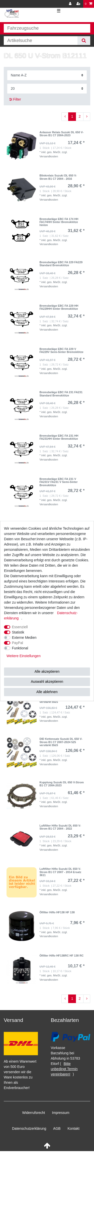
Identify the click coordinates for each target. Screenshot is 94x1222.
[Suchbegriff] (40, 40)
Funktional (20, 648)
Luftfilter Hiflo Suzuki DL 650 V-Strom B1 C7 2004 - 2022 (60, 827)
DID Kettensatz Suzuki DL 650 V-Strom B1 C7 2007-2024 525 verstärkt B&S (60, 742)
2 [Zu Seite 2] (80, 116)
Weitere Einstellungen (24, 656)
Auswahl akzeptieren (47, 682)
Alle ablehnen (47, 692)
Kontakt (73, 1128)
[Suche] (83, 40)
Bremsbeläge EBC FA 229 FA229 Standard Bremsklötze (60, 264)
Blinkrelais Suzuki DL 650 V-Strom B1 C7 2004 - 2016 (58, 177)
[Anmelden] (70, 4)
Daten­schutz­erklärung (29, 1128)
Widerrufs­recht (33, 1113)
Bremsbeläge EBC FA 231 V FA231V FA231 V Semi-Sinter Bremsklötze (58, 482)
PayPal (17, 643)
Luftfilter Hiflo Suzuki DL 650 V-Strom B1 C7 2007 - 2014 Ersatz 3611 (60, 872)
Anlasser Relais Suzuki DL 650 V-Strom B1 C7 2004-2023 (61, 134)
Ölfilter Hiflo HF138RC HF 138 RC (61, 955)
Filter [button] (15, 99)
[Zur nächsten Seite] (86, 116)
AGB (57, 1128)
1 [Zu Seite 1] (72, 116)
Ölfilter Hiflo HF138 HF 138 (57, 912)
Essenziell (20, 627)
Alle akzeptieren (47, 671)
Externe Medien (24, 638)
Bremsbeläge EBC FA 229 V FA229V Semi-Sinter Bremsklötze (61, 350)
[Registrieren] (79, 4)
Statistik (18, 632)
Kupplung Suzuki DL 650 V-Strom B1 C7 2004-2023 (61, 784)
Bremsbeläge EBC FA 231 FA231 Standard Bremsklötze (60, 394)
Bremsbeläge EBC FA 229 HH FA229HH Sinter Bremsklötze (58, 307)
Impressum (60, 1113)
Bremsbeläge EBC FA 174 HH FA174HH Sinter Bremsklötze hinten (58, 222)
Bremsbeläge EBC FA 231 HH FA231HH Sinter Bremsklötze (58, 437)
